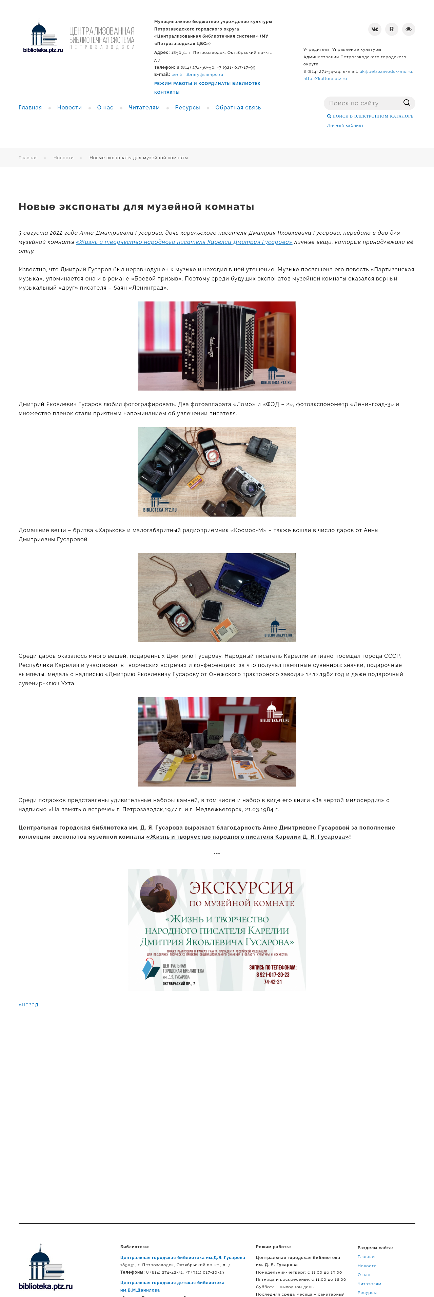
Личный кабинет (345, 125)
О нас (364, 1274)
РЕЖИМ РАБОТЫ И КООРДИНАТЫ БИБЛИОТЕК (207, 83)
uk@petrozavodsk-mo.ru (385, 71)
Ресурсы (367, 1292)
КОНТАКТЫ (167, 92)
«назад (29, 1004)
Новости (64, 157)
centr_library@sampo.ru (197, 74)
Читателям (369, 1283)
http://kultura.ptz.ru (325, 78)
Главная (28, 157)
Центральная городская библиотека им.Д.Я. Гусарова (182, 1257)
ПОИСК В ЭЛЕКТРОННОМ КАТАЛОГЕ (372, 116)
